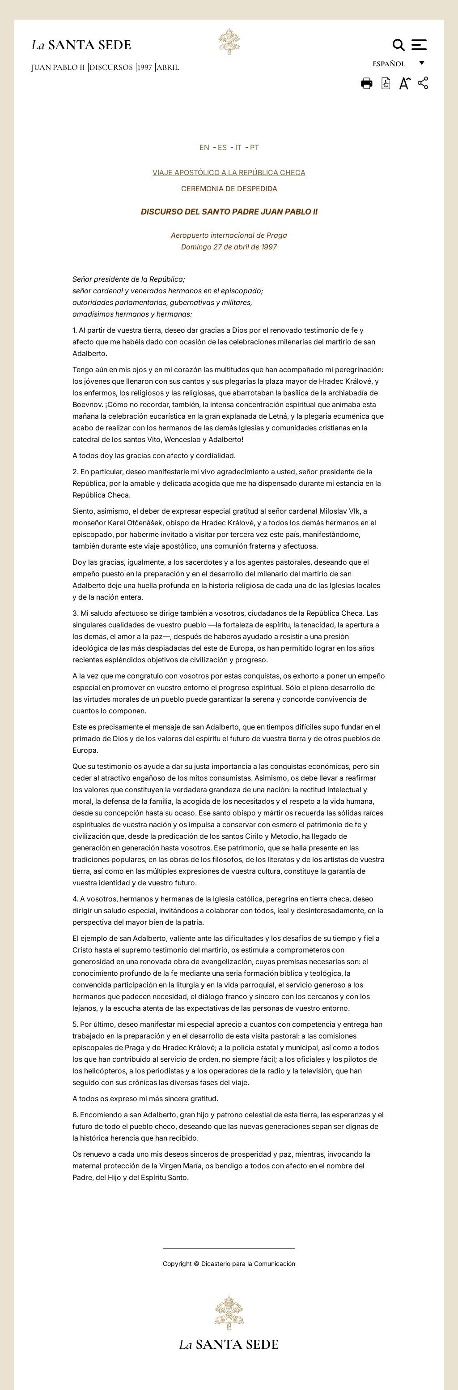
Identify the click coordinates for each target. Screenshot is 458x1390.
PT (254, 147)
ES (222, 147)
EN (204, 147)
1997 (145, 67)
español (392, 66)
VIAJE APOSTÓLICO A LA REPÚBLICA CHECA (229, 172)
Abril (168, 67)
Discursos (112, 67)
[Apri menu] (418, 44)
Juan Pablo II (59, 67)
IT (238, 147)
